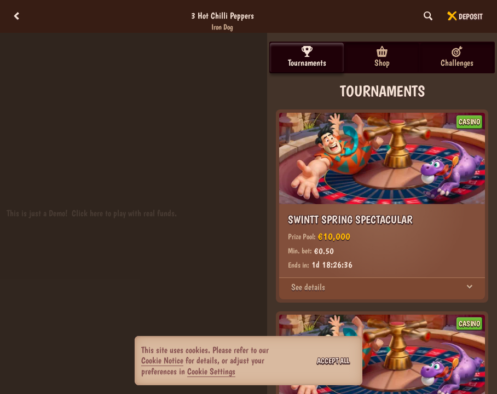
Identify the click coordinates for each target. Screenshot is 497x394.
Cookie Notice (162, 360)
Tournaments (307, 57)
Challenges (457, 57)
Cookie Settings (211, 371)
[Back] (16, 16)
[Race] (452, 16)
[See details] (469, 287)
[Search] (428, 16)
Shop (382, 57)
